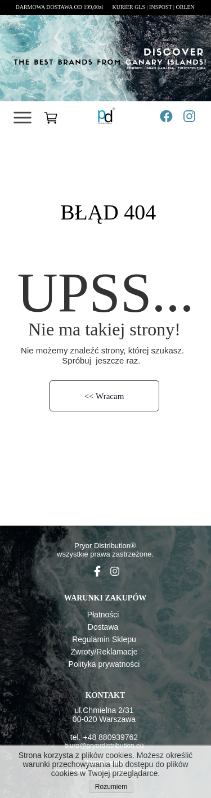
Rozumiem (111, 787)
